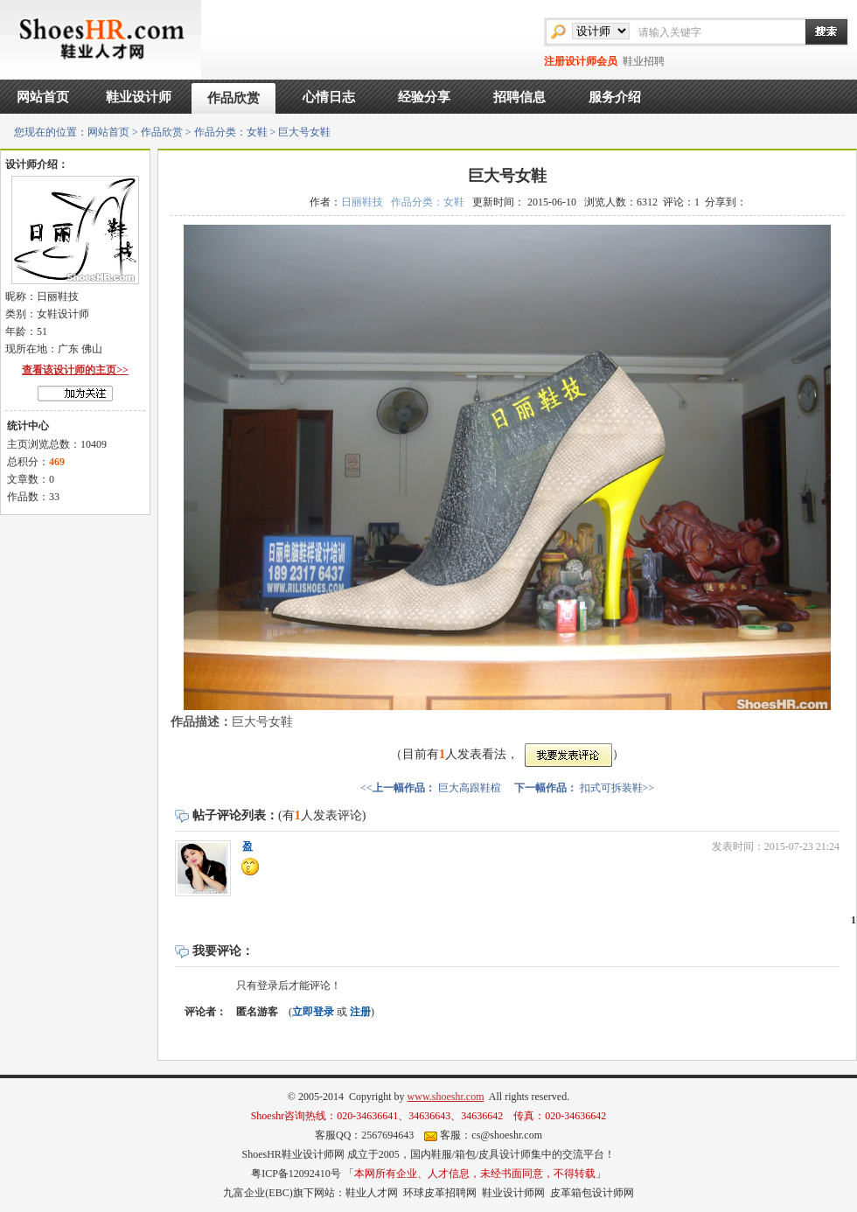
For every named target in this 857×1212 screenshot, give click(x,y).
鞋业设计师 (138, 97)
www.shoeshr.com (446, 1096)
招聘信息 (519, 97)
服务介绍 (615, 97)
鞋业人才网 (371, 1193)
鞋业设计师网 (513, 1193)
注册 (360, 1012)
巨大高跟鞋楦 (469, 788)
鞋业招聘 (644, 61)
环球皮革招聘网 (440, 1193)
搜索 (817, 31)
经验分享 (424, 97)
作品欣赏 (233, 98)
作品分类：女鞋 (231, 132)
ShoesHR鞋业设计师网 (292, 1154)
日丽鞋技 (362, 202)
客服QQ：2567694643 (364, 1135)
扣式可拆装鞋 (611, 788)
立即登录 (313, 1012)
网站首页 (43, 97)
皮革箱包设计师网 (592, 1193)
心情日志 (329, 97)
